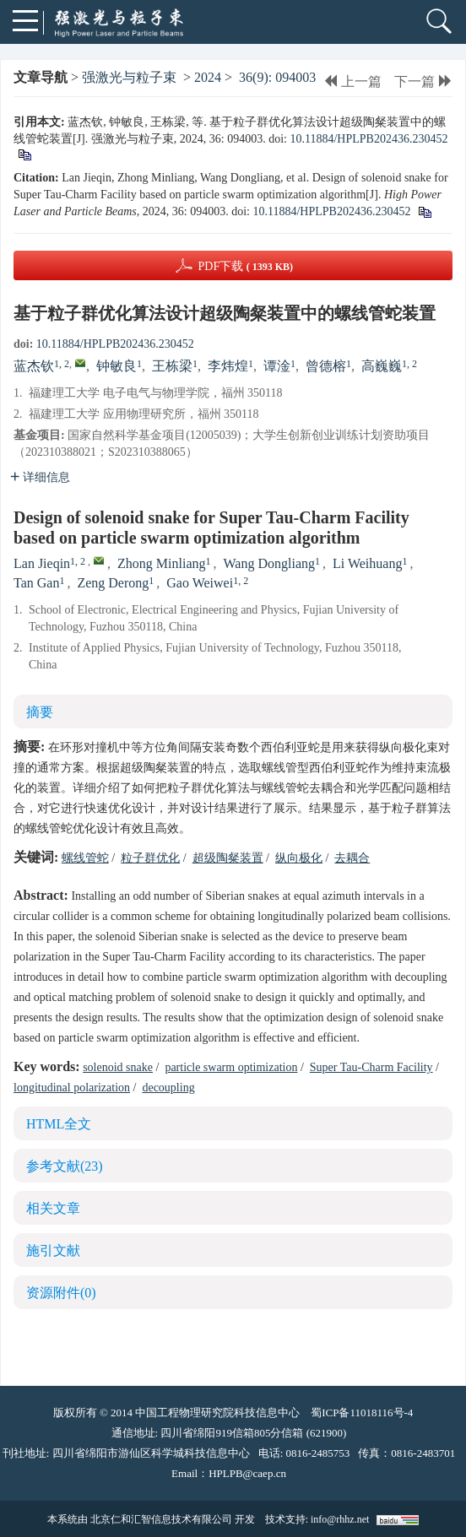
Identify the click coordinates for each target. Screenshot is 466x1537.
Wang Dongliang (269, 563)
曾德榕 (326, 366)
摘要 (39, 712)
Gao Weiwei (199, 583)
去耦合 (352, 858)
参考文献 (64, 1166)
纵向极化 (298, 858)
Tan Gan (36, 583)
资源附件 (61, 1292)
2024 (207, 77)
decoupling (168, 1087)
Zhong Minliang (161, 563)
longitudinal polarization (72, 1087)
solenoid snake (118, 1067)
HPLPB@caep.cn (247, 1473)
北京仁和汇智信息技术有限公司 (161, 1519)
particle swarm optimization (231, 1067)
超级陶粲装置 (227, 858)
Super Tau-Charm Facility (371, 1067)
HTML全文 (58, 1124)
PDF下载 (245, 266)
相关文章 (53, 1208)
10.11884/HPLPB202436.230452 (368, 139)
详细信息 (40, 477)
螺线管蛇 (85, 858)
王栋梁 (172, 366)
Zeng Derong (113, 583)
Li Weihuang (367, 563)
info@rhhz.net (340, 1519)
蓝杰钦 (34, 366)
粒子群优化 (150, 858)
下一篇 (423, 81)
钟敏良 (116, 366)
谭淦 (276, 366)
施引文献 (53, 1250)
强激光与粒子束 (129, 77)
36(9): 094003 (277, 77)
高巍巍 (381, 366)
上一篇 (352, 81)
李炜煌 (228, 366)
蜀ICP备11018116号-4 (362, 1412)
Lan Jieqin (42, 563)
